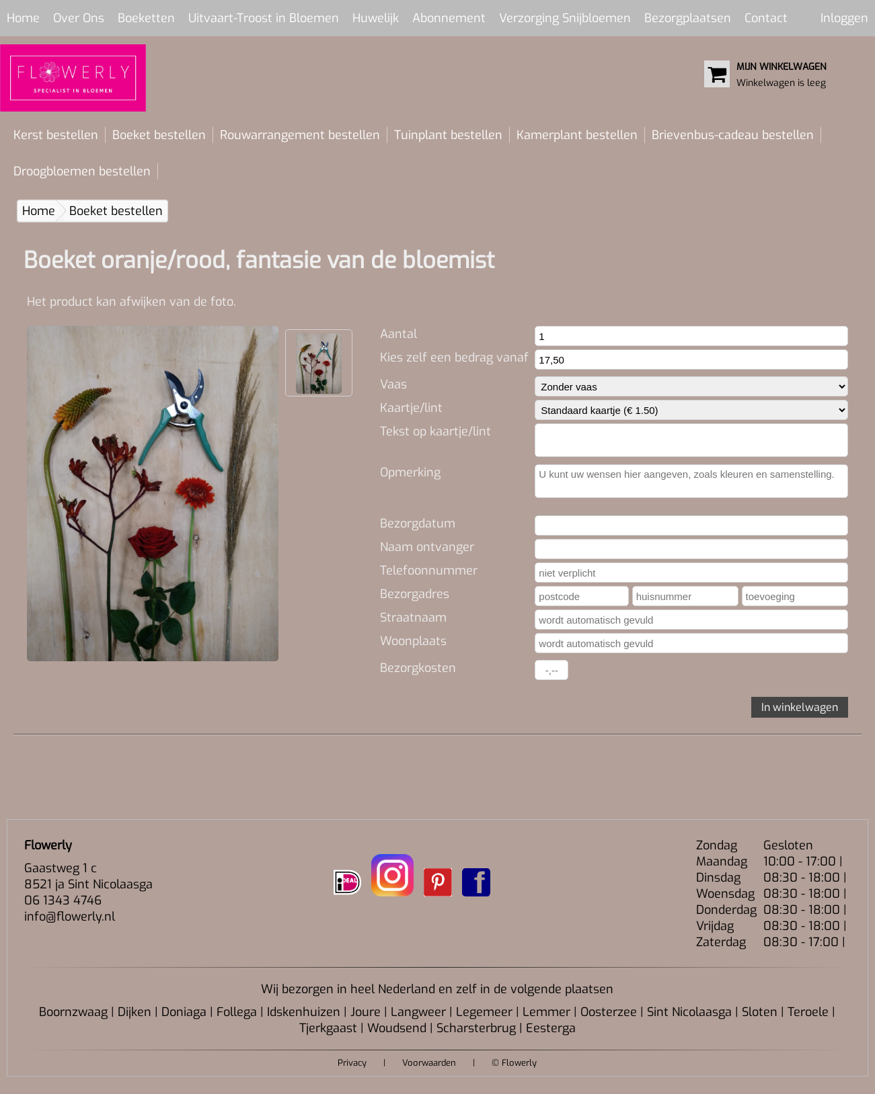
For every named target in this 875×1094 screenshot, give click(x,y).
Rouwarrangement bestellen (300, 135)
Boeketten (146, 18)
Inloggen (844, 18)
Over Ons (78, 18)
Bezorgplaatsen (687, 18)
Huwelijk (375, 18)
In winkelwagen (799, 707)
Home (23, 18)
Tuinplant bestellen (448, 135)
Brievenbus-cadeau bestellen (733, 135)
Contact (766, 18)
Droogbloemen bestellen (82, 171)
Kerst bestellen (55, 135)
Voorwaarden (429, 1062)
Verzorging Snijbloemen (565, 18)
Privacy (352, 1062)
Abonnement (449, 18)
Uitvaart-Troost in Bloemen (263, 18)
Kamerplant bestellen (577, 135)
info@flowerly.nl (69, 917)
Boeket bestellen (159, 135)
